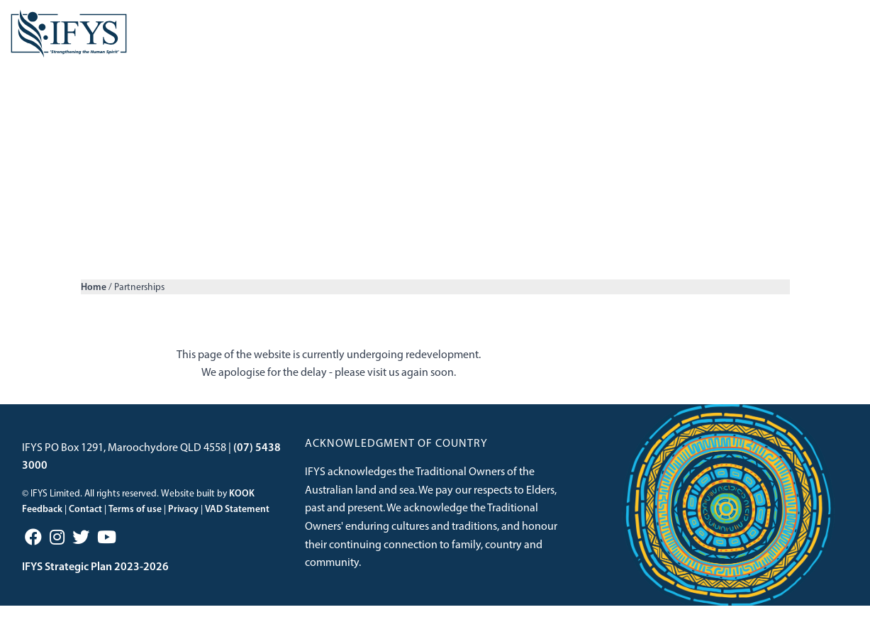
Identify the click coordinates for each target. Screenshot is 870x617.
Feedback (42, 520)
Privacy (183, 520)
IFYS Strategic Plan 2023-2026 (95, 577)
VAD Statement (237, 520)
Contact (85, 520)
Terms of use (135, 520)
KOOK (242, 504)
